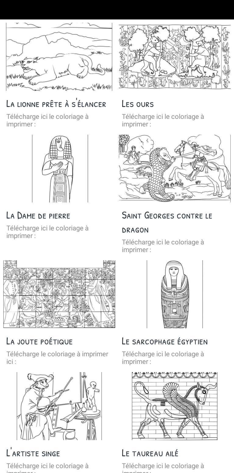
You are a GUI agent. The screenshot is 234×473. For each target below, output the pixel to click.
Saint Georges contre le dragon (167, 222)
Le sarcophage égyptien (165, 341)
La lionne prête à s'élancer (56, 103)
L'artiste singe (33, 453)
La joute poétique (39, 341)
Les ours (138, 103)
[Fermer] (9, 9)
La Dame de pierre (38, 215)
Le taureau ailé (150, 453)
